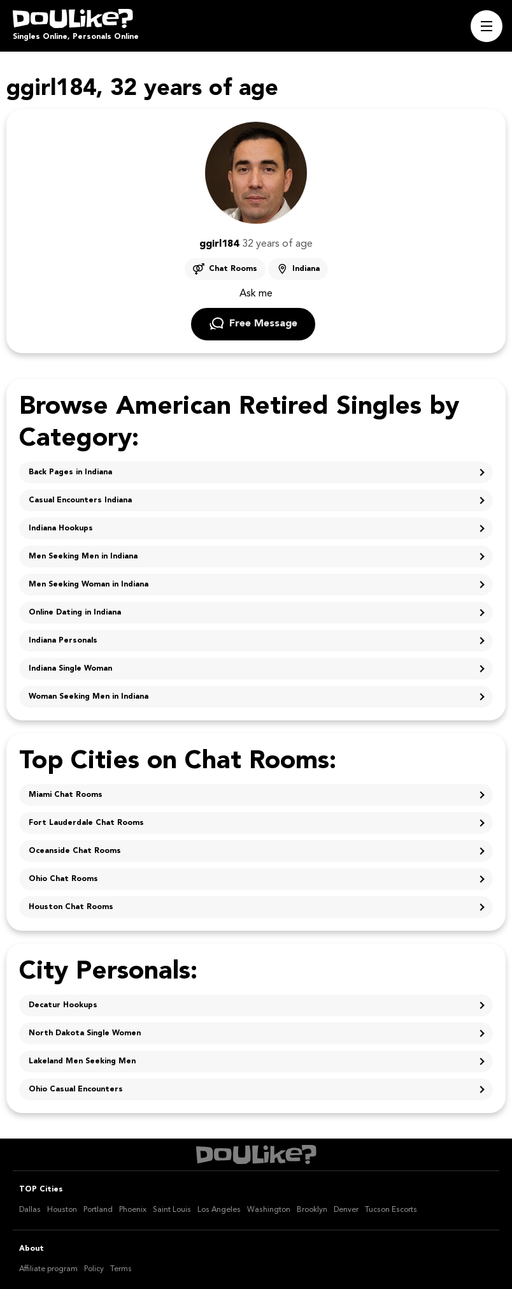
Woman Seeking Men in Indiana (88, 697)
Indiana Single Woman (70, 669)
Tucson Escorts (391, 1210)
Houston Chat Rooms (71, 907)
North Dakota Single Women (85, 1033)
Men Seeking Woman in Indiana (88, 584)
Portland (98, 1210)
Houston (62, 1210)
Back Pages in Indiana (70, 472)
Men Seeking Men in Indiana (83, 556)
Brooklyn (312, 1210)
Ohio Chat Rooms (63, 879)
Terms (121, 1269)
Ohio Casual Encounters (76, 1089)
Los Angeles (219, 1210)
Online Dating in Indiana (75, 612)
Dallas (30, 1210)
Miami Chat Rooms (66, 795)
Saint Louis (172, 1210)
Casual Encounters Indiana (80, 500)
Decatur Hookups (63, 1005)
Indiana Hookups (61, 528)
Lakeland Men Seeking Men (82, 1061)
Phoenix (132, 1210)
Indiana (306, 269)
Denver (346, 1210)
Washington (268, 1210)
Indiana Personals (63, 640)
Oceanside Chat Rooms (75, 851)
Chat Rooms (233, 269)
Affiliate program (48, 1269)
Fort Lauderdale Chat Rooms (86, 823)
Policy (94, 1269)
